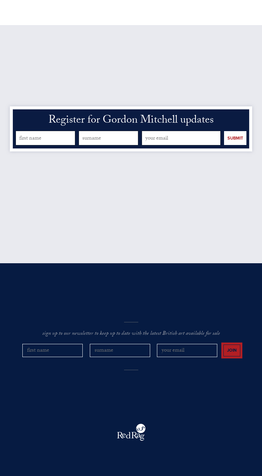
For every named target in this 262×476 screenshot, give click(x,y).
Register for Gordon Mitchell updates (131, 121)
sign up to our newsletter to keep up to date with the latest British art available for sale (131, 334)
